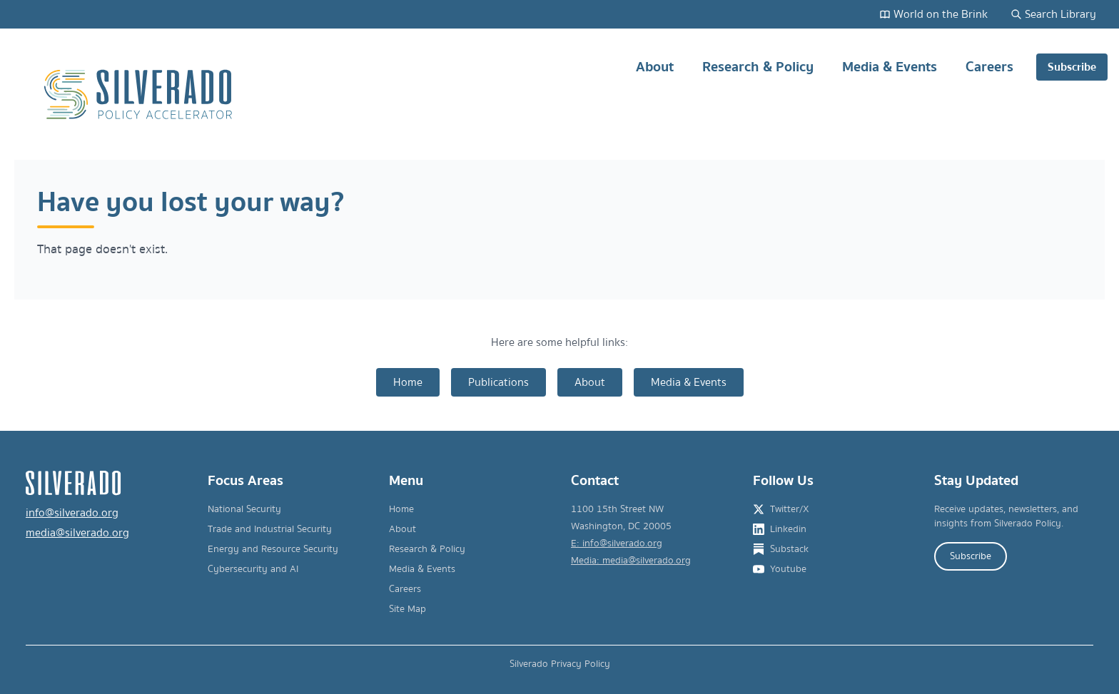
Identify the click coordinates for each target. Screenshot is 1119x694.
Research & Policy (758, 72)
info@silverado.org (72, 512)
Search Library (1053, 14)
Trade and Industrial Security (270, 529)
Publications (498, 382)
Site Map (407, 609)
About (655, 72)
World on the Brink (933, 14)
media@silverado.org (77, 532)
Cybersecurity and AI (253, 569)
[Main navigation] (857, 94)
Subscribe (1072, 67)
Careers (989, 72)
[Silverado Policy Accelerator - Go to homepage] (140, 94)
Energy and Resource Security (273, 549)
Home (407, 382)
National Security (244, 509)
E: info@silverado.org (616, 543)
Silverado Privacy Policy (560, 664)
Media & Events (889, 72)
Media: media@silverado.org (631, 560)
